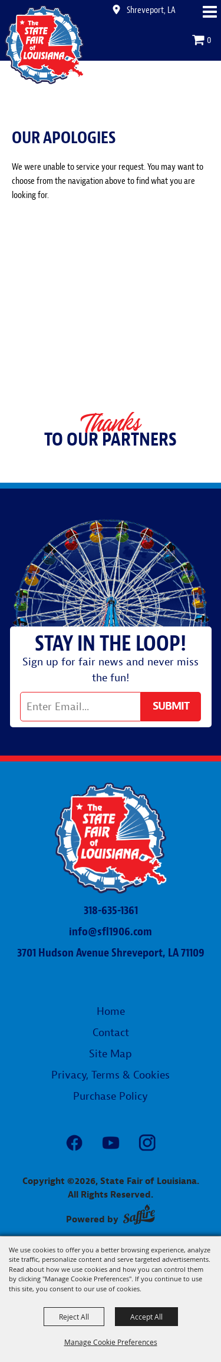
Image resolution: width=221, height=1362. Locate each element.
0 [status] (209, 40)
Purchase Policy (110, 1096)
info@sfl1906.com (110, 931)
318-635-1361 (111, 910)
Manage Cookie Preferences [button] (110, 1342)
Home (111, 1011)
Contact (111, 1033)
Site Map (110, 1054)
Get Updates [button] (171, 706)
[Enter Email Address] (80, 706)
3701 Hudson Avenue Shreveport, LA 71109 (110, 952)
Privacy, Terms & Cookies (110, 1075)
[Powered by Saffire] (139, 1214)
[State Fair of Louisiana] (44, 44)
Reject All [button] (74, 1316)
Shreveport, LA (151, 10)
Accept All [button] (146, 1316)
